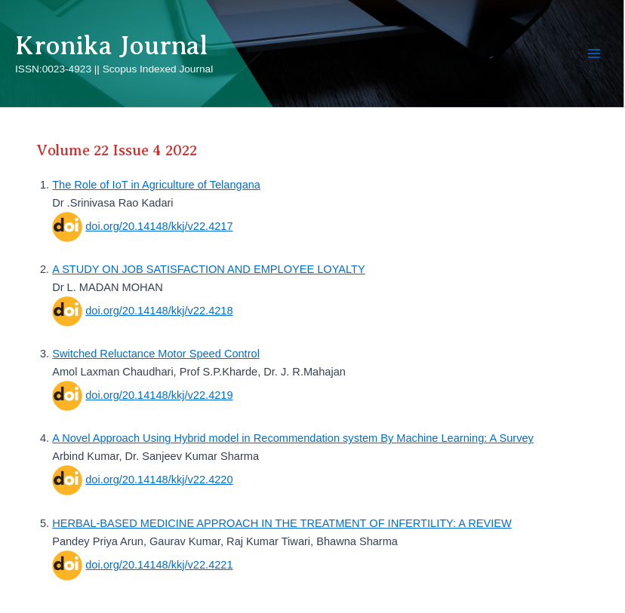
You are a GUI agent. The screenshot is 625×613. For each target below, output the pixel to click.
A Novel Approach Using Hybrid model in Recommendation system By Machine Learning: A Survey (293, 438)
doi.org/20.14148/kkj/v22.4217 (158, 226)
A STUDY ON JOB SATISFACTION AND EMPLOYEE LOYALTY (208, 269)
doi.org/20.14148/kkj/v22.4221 (158, 565)
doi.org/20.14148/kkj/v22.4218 (158, 311)
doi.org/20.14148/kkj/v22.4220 (158, 480)
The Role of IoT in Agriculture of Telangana (156, 185)
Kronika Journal (111, 45)
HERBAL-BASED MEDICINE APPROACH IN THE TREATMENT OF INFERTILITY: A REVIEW (282, 523)
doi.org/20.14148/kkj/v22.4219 (158, 395)
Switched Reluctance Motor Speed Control (156, 354)
